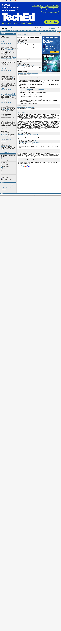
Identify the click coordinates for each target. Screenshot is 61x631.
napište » (14, 33)
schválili (13, 77)
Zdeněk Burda (29, 89)
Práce (53, 30)
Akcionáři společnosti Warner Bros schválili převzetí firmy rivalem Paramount (8, 73)
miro (26, 140)
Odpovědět (19, 42)
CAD (22, 34)
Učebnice (23, 30)
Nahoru (27, 165)
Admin (23, 42)
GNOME (3, 164)
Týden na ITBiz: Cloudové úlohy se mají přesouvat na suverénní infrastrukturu (8, 185)
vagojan (25, 110)
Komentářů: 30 (3, 180)
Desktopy (34, 30)
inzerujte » (14, 34)
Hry (37, 30)
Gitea (3, 109)
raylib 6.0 (2, 36)
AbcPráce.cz (17, 0)
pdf (11, 58)
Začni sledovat (24, 59)
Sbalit (24, 65)
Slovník (40, 30)
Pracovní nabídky (4, 34)
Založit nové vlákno (21, 165)
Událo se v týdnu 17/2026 (6, 187)
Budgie (2, 157)
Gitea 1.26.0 (3, 104)
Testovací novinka (5, 191)
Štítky (19, 34)
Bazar (47, 30)
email (8, 93)
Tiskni (18, 166)
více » (3, 88)
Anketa (2, 153)
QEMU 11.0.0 (3, 141)
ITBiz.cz (8, 0)
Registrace (58, 31)
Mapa (55, 30)
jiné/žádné (3, 177)
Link (26, 65)
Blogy (27, 30)
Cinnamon (3, 160)
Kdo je (44, 30)
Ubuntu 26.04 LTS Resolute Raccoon (8, 90)
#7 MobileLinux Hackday (6, 114)
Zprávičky (3, 33)
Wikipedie (7, 109)
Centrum (5, 152)
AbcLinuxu (4, 183)
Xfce (2, 175)
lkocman (2, 130)
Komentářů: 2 (9, 102)
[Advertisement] (21, 53)
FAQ (9, 30)
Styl (1, 31)
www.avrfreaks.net (31, 147)
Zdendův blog (41, 89)
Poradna (6, 30)
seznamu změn (3, 149)
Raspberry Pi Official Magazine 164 (8, 58)
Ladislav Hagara (3, 43)
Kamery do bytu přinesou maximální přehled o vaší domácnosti (8, 190)
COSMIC (3, 162)
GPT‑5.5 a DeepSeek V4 (5, 44)
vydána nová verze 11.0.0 (7, 143)
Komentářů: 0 (9, 43)
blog (10, 93)
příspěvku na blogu (4, 111)
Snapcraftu (4, 68)
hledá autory (18, 27)
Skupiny (30, 30)
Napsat (9, 152)
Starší (12, 152)
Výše (28, 73)
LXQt (2, 168)
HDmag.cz (12, 0)
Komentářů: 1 (6, 130)
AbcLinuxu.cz (2, 0)
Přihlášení (53, 31)
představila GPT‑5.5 (7, 48)
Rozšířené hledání (52, 28)
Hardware (12, 30)
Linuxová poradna (28, 33)
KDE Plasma (4, 166)
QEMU (10, 145)
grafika (25, 34)
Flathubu (13, 67)
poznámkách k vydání (11, 95)
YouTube (13, 93)
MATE (2, 170)
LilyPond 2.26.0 (4, 131)
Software (16, 30)
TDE (2, 173)
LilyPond (2, 134)
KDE (27, 34)
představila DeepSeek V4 (9, 49)
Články (20, 30)
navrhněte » (14, 153)
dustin (26, 159)
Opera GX (2, 66)
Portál (50, 30)
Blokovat (29, 65)
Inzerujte (32, 27)
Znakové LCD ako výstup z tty (37, 33)
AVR (20, 34)
